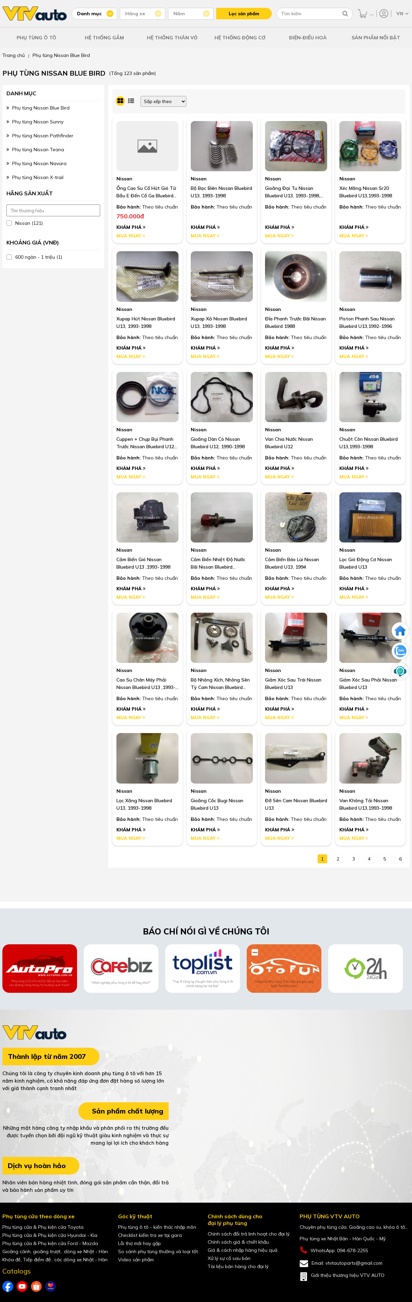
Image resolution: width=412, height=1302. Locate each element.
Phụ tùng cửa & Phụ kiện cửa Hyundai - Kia (49, 1235)
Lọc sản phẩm (244, 13)
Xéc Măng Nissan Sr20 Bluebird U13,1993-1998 (365, 192)
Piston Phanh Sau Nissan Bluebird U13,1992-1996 (367, 322)
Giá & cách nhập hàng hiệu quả (242, 1250)
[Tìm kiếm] (345, 13)
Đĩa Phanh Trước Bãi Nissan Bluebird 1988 (295, 322)
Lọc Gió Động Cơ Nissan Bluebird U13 (365, 563)
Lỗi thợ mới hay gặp (139, 1243)
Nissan (124, 179)
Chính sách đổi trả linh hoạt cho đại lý (248, 1234)
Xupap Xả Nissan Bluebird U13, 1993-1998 (219, 322)
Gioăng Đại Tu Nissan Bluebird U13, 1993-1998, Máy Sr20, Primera (292, 192)
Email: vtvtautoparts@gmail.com (341, 1263)
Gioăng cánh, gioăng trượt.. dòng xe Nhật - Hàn (55, 1251)
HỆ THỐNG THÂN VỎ (172, 38)
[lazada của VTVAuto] (50, 1286)
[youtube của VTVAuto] (22, 1286)
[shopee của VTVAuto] (36, 1286)
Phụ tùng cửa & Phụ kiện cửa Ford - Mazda (50, 1243)
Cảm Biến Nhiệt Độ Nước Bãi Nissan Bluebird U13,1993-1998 (218, 563)
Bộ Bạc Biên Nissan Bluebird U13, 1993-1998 (221, 192)
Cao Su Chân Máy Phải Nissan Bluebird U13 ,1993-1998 (145, 684)
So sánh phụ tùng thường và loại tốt (158, 1251)
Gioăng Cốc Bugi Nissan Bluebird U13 (217, 804)
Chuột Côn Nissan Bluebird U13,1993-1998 (368, 443)
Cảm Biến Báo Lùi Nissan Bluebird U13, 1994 (292, 563)
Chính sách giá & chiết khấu (238, 1242)
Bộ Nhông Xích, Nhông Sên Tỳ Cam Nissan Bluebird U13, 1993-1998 (220, 684)
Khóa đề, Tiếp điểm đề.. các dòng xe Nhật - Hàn (55, 1260)
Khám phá (131, 227)
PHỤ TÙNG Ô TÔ (36, 38)
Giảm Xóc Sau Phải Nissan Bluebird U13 (368, 683)
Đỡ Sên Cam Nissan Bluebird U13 (296, 804)
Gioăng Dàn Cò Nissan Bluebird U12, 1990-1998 (218, 443)
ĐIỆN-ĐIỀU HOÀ (308, 38)
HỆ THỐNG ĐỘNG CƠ (239, 38)
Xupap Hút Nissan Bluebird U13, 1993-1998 (145, 322)
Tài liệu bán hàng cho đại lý (238, 1266)
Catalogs (16, 1271)
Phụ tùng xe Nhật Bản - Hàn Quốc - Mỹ (343, 1239)
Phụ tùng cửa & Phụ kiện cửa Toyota (42, 1227)
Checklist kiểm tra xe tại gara (150, 1235)
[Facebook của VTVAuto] (7, 1286)
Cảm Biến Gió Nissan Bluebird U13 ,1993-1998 (143, 563)
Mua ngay (130, 235)
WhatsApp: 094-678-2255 (334, 1250)
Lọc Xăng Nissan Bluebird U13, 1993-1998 (144, 804)
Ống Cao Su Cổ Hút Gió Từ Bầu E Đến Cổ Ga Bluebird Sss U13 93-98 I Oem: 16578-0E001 (146, 192)
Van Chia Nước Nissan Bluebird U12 (289, 443)
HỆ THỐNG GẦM (104, 38)
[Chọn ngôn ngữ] (402, 14)
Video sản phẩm (136, 1260)
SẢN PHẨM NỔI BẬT (376, 38)
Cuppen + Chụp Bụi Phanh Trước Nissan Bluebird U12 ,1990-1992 (145, 443)
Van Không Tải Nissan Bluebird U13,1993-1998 (365, 804)
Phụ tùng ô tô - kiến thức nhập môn (157, 1227)
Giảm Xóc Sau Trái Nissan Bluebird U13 (293, 683)
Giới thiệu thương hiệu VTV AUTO (342, 1276)
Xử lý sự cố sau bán (229, 1258)
